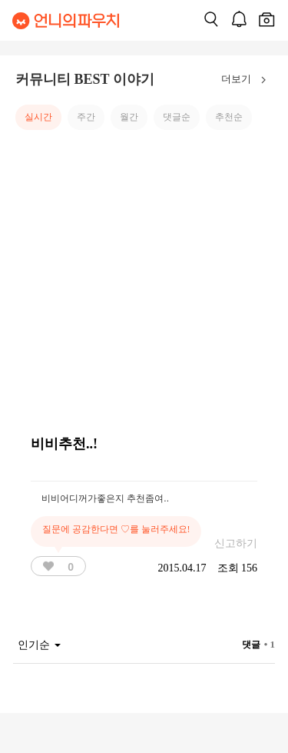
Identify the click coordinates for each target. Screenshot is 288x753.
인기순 (39, 645)
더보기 (247, 80)
